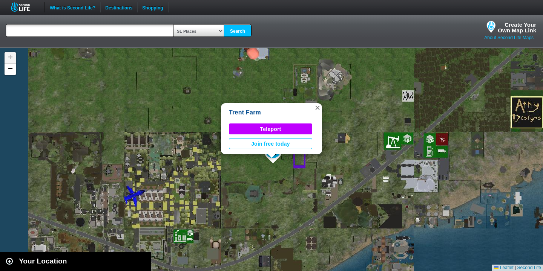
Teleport (270, 129)
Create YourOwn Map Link (517, 27)
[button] (317, 107)
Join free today (270, 144)
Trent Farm (245, 112)
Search (237, 31)
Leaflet (503, 267)
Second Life (25, 7)
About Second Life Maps (509, 37)
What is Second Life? (72, 7)
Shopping (152, 7)
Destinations (118, 7)
